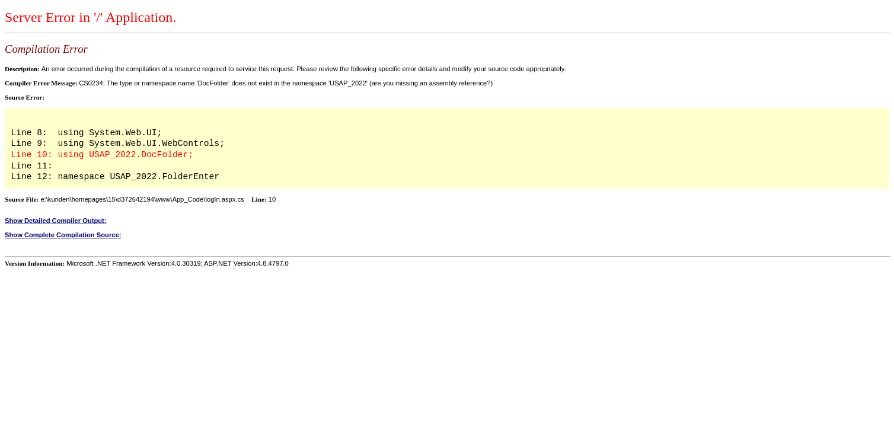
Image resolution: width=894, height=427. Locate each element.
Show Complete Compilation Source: (63, 234)
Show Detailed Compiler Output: (56, 220)
